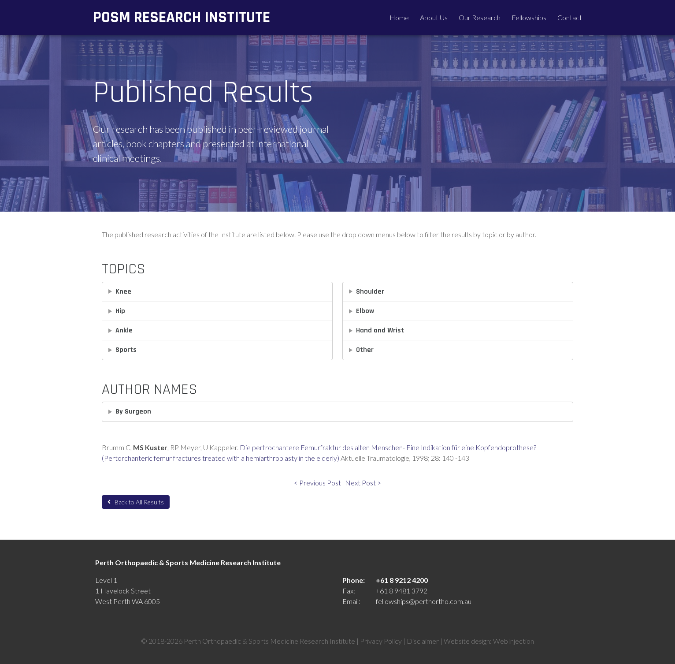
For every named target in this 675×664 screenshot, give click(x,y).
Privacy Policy (381, 641)
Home (399, 17)
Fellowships (529, 17)
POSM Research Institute (181, 17)
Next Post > (363, 482)
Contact (569, 17)
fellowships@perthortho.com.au (423, 601)
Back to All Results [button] (136, 502)
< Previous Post (317, 482)
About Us (434, 17)
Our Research (480, 17)
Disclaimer (423, 641)
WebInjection (513, 641)
